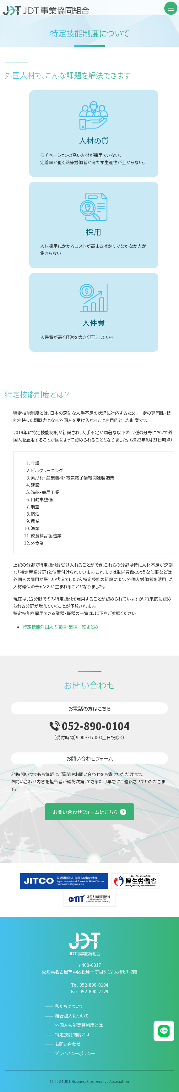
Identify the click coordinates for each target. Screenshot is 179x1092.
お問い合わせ (67, 1044)
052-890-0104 (96, 725)
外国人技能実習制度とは (79, 1025)
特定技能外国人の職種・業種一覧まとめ (60, 627)
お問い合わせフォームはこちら (85, 812)
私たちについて (69, 1006)
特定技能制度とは (72, 1034)
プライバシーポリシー (75, 1053)
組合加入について (72, 1015)
